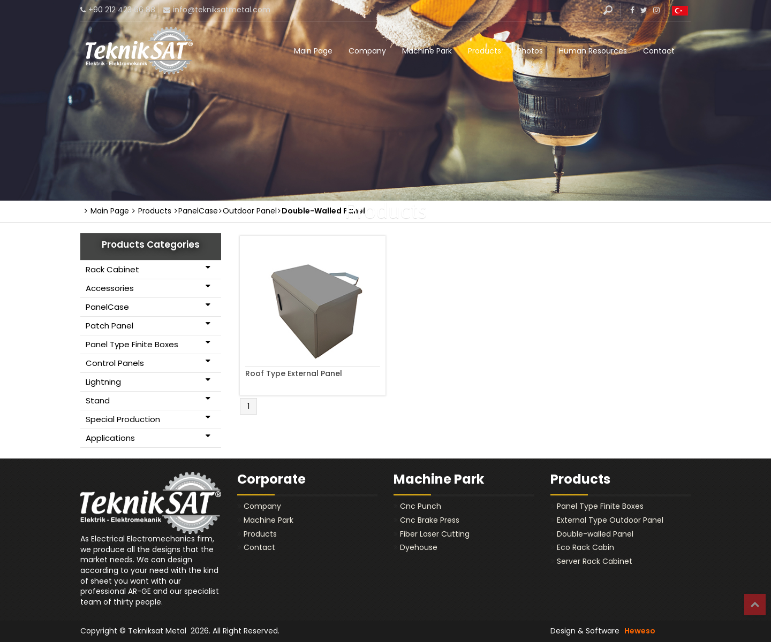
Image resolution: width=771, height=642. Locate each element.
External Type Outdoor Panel (610, 520)
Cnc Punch (420, 506)
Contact (659, 50)
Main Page (313, 50)
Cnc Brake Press (429, 520)
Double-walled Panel (595, 534)
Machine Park (427, 50)
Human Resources (593, 50)
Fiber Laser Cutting (435, 534)
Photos (530, 50)
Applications (148, 438)
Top (755, 604)
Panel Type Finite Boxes (148, 344)
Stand (148, 400)
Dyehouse (418, 547)
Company (367, 50)
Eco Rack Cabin (585, 547)
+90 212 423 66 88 (121, 9)
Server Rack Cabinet (594, 561)
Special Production (148, 419)
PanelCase (148, 306)
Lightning (148, 381)
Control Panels (148, 363)
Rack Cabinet (148, 269)
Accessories (148, 288)
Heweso (639, 630)
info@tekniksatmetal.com (221, 9)
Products (484, 50)
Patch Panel (148, 325)
